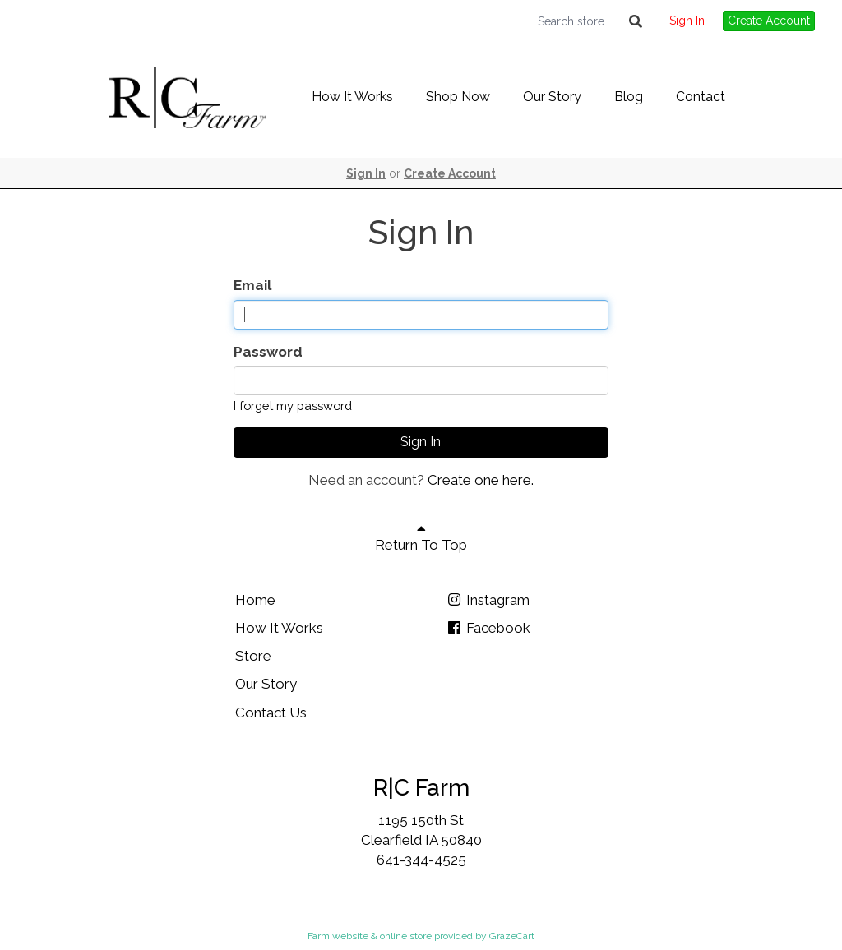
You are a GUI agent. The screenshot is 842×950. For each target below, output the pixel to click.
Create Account (769, 20)
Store (253, 656)
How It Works (352, 96)
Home (255, 600)
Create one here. (481, 480)
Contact (700, 96)
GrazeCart (511, 936)
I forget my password (293, 406)
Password (268, 352)
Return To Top (421, 537)
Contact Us (271, 712)
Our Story (552, 96)
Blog (628, 96)
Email (252, 285)
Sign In (687, 20)
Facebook (488, 628)
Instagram (488, 600)
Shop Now (458, 96)
